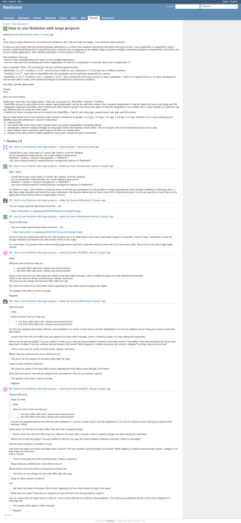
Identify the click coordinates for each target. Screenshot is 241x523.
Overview (9, 18)
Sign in (226, 1)
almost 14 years (41, 34)
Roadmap (50, 18)
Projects (12, 1)
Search (170, 6)
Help (19, 1)
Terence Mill (76, 200)
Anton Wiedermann (22, 34)
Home (4, 1)
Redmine (111, 521)
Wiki (83, 18)
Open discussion (19, 24)
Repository (108, 18)
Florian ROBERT (79, 252)
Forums (94, 18)
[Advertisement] (202, 79)
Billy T (73, 146)
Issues (63, 18)
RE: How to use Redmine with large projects (33, 146)
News (74, 18)
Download (23, 18)
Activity (37, 18)
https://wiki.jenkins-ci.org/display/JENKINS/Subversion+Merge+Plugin (46, 211)
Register (234, 1)
